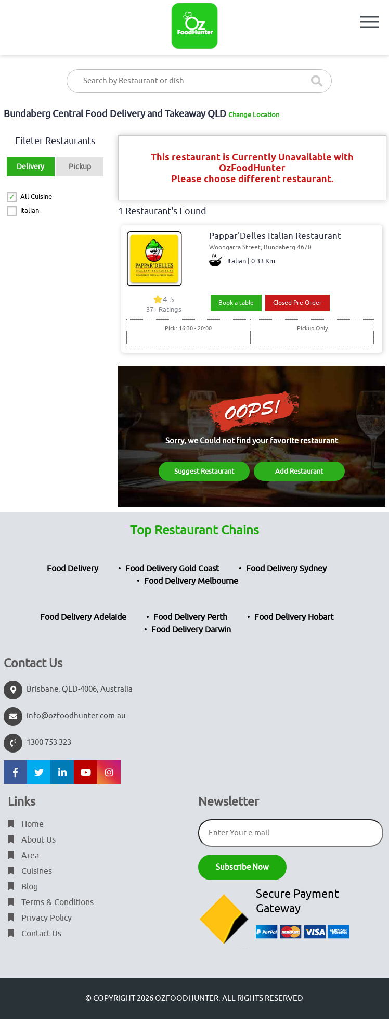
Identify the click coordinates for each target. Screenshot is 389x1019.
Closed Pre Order (297, 303)
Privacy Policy (40, 918)
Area (23, 855)
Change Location (253, 114)
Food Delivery (72, 569)
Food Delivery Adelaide (83, 617)
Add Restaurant (299, 471)
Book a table (236, 303)
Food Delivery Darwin (191, 630)
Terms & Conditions (51, 902)
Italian (29, 210)
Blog (23, 887)
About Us (32, 840)
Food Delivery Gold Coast (172, 569)
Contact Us (34, 933)
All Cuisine (36, 196)
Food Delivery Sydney (286, 569)
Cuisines (30, 871)
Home (26, 824)
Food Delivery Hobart (293, 617)
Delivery (30, 166)
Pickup (80, 166)
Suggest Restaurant (204, 471)
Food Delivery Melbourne (191, 581)
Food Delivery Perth (190, 617)
